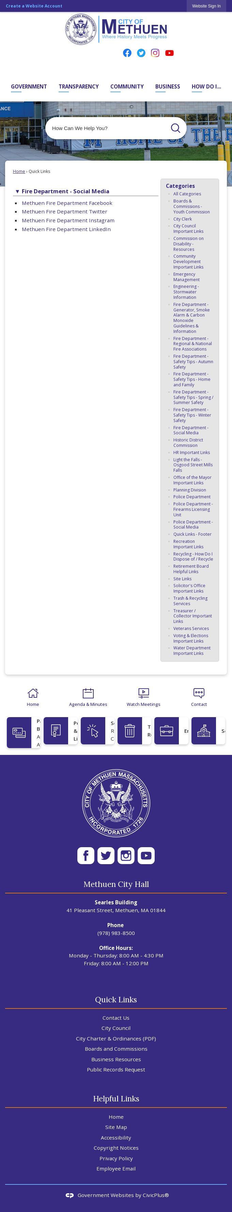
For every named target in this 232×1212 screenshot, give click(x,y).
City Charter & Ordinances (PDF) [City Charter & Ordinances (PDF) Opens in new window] (116, 1038)
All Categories (187, 194)
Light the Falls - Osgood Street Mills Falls (193, 465)
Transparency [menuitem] (79, 86)
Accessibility (116, 1137)
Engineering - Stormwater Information (186, 292)
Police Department (192, 497)
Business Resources (116, 1059)
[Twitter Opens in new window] (141, 52)
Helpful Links (116, 1098)
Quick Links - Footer (192, 534)
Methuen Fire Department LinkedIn (66, 229)
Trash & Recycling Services (190, 601)
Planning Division (189, 490)
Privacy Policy (116, 1158)
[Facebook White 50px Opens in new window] (85, 855)
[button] (175, 128)
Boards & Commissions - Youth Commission (191, 206)
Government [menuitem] (29, 86)
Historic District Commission (188, 442)
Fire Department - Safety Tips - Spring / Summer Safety (193, 397)
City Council (116, 1027)
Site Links (182, 579)
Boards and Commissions (116, 1048)
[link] (206, 6)
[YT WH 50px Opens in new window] (146, 855)
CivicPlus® (156, 1195)
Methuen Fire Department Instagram (68, 220)
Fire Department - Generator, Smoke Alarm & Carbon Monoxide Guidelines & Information (191, 318)
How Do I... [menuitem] (206, 86)
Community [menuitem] (127, 86)
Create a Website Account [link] (34, 6)
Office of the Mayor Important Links (192, 480)
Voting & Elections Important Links (190, 638)
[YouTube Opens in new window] (169, 52)
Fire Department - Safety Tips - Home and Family (192, 379)
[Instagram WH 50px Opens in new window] (126, 855)
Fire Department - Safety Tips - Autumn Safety (193, 361)
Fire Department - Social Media (190, 430)
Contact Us (116, 1017)
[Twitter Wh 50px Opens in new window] (105, 855)
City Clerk (182, 219)
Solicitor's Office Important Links (189, 588)
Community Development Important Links (188, 261)
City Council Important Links (188, 228)
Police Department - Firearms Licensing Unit (193, 509)
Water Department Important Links (192, 650)
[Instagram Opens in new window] (155, 52)
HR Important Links (191, 452)
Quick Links (116, 999)
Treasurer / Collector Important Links (192, 616)
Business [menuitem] (167, 86)
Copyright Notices (116, 1147)
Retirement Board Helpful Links (191, 569)
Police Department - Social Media (193, 524)
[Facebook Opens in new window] (127, 52)
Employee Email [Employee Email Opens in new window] (116, 1168)
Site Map (116, 1127)
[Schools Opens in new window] (208, 730)
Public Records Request (116, 1069)
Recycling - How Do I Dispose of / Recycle (193, 556)
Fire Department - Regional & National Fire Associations (192, 344)
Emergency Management (186, 276)
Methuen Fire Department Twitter (64, 211)
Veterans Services (191, 628)
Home (19, 171)
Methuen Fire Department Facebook (67, 202)
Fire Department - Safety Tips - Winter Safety (192, 415)
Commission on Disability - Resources (188, 244)
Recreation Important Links (188, 544)
